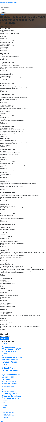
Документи (5, 417)
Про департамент (7, 414)
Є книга (5, 4)
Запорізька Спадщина (8, 412)
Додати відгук (4, 338)
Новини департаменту (8, 415)
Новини (11, 2)
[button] (2, 9)
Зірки (8, 2)
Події (5, 2)
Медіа (15, 2)
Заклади (2, 2)
